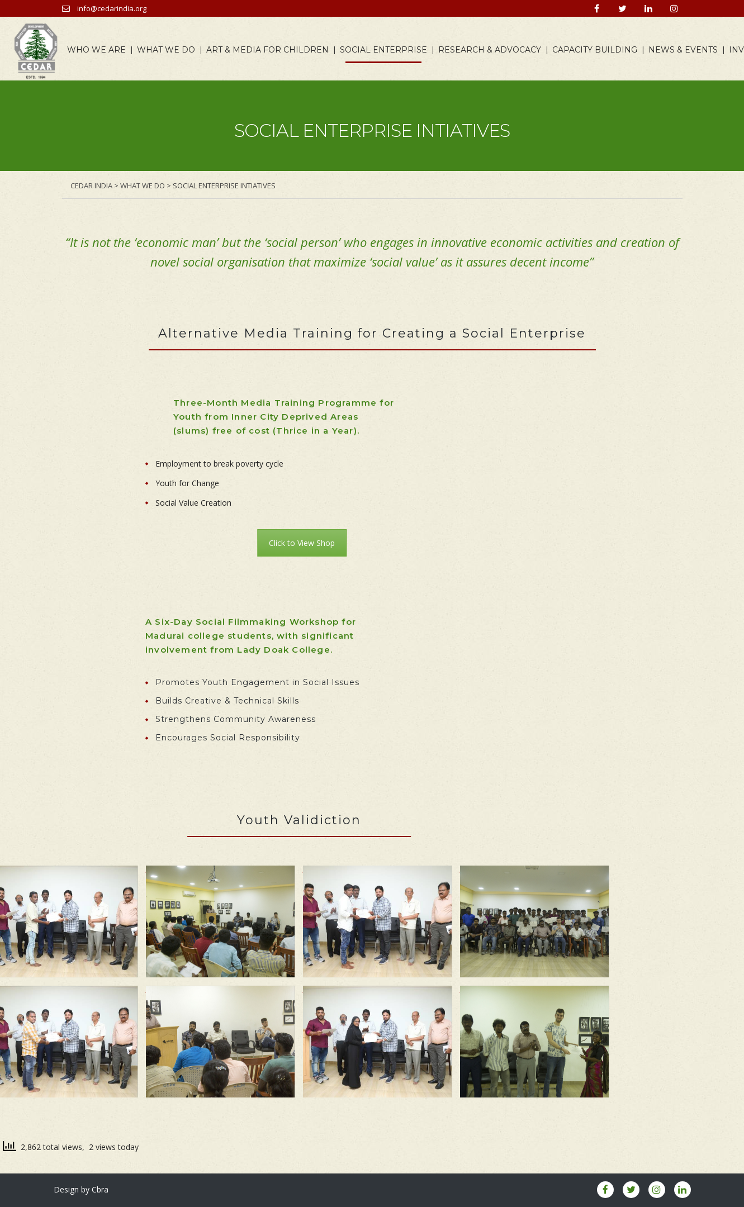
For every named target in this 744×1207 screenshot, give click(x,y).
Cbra (100, 1189)
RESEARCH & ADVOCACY (492, 50)
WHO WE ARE (99, 50)
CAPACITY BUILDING (597, 50)
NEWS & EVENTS (685, 50)
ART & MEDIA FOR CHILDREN (270, 50)
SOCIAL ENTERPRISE (386, 50)
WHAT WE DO (169, 50)
